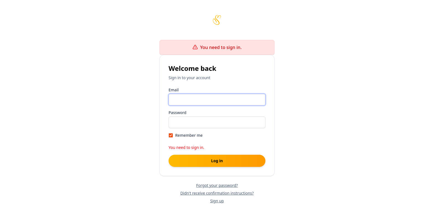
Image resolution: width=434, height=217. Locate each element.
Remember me (189, 135)
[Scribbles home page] (217, 20)
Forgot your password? (217, 185)
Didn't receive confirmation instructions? (217, 193)
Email (174, 89)
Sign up (217, 200)
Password (177, 112)
